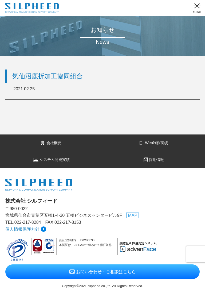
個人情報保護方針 (22, 229)
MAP (132, 215)
